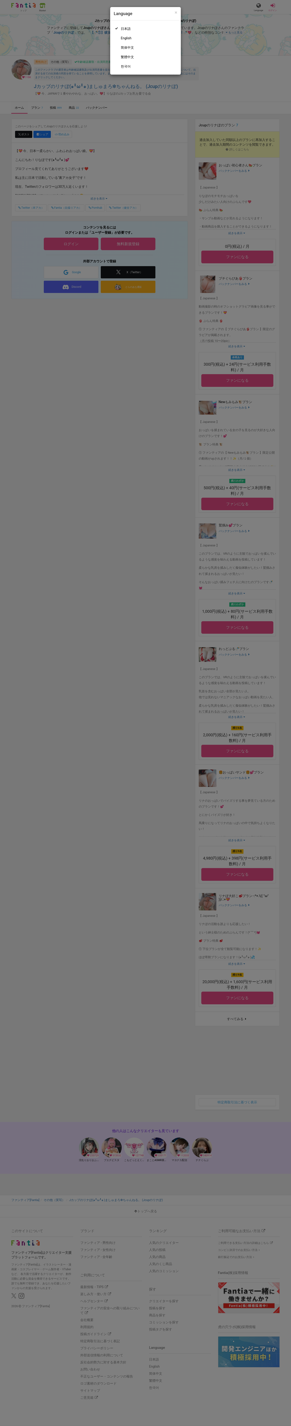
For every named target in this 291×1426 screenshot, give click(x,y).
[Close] (176, 12)
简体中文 (127, 47)
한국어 (126, 66)
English (126, 38)
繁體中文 (127, 57)
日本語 (126, 29)
